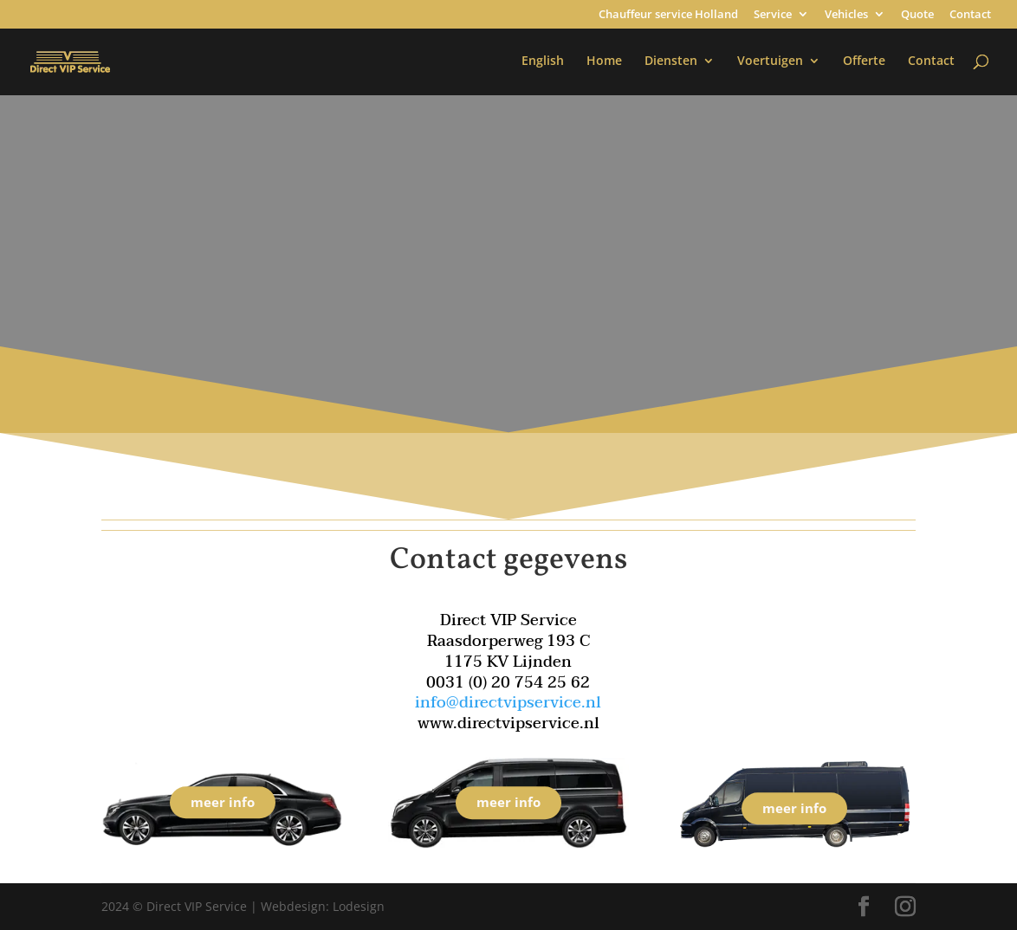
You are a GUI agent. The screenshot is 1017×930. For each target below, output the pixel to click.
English (542, 61)
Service (773, 15)
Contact (970, 15)
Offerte (864, 61)
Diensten (671, 61)
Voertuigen (770, 61)
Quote (917, 15)
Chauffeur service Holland (668, 15)
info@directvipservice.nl (508, 702)
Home (604, 61)
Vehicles (846, 15)
